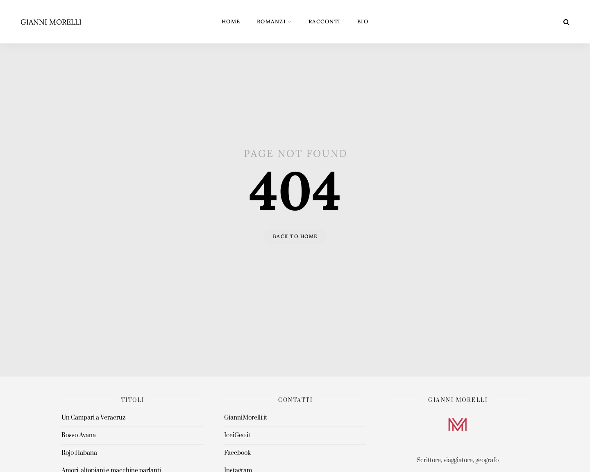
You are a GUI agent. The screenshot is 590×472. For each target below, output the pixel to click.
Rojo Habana (79, 453)
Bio (363, 21)
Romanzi (271, 21)
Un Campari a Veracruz (93, 418)
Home (231, 21)
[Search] (566, 22)
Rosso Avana (78, 435)
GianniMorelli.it (245, 418)
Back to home (295, 236)
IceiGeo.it (237, 435)
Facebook (237, 453)
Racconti (325, 21)
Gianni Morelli (51, 22)
